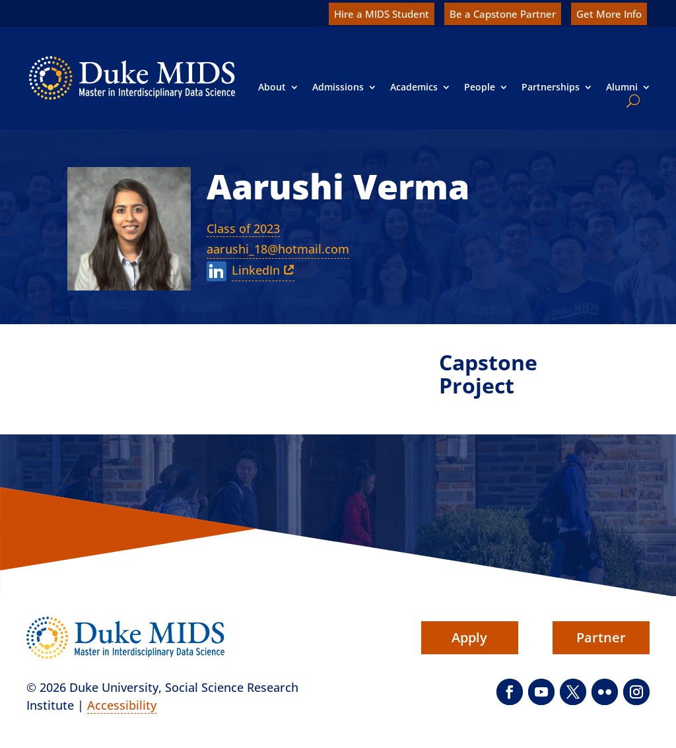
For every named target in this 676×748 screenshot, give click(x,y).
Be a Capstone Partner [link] (503, 13)
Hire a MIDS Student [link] (381, 13)
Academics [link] (414, 87)
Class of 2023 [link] (243, 228)
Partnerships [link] (551, 87)
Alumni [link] (622, 87)
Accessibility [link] (121, 705)
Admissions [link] (338, 87)
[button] (509, 692)
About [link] (272, 87)
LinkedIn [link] (256, 270)
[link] (132, 78)
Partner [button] (601, 637)
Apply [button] (469, 637)
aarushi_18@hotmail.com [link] (278, 249)
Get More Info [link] (609, 13)
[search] (630, 101)
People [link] (479, 87)
